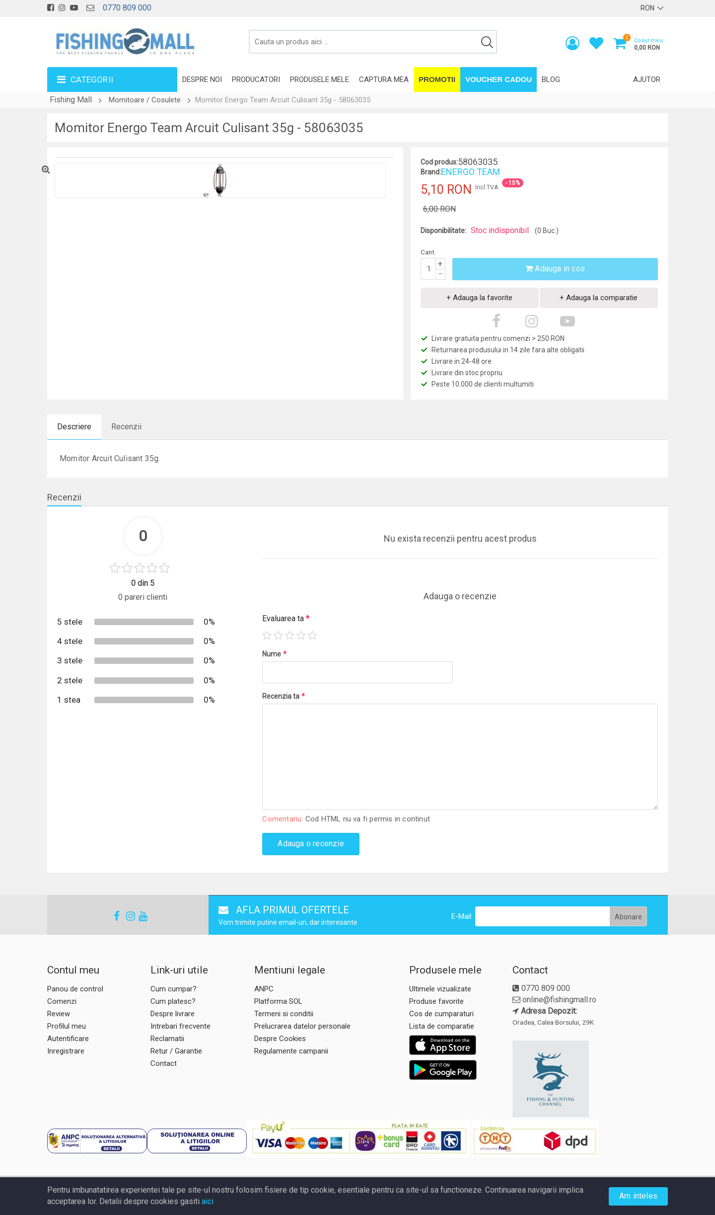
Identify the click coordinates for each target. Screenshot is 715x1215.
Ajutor (646, 79)
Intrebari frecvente (180, 1026)
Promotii (437, 79)
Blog (551, 79)
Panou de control (75, 988)
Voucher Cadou (498, 79)
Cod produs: (439, 162)
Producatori (256, 79)
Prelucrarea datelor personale (302, 1026)
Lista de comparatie (441, 1026)
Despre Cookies (280, 1038)
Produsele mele (319, 79)
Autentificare (68, 1038)
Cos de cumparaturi (441, 1013)
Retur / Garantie (176, 1051)
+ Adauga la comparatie (599, 297)
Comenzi (61, 1001)
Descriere (74, 426)
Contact (163, 1063)
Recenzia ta (283, 696)
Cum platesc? (173, 1001)
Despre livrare (172, 1013)
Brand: (431, 172)
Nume (274, 654)
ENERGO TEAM (470, 171)
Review (58, 1013)
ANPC (264, 988)
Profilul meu (66, 1026)
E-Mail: (462, 916)
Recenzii (126, 426)
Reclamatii (167, 1038)
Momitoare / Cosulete (145, 99)
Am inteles (638, 1196)
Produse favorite (436, 1001)
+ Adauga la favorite (479, 297)
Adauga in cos (555, 268)
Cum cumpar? (173, 988)
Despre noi (202, 79)
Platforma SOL (278, 1001)
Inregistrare (65, 1051)
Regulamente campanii (291, 1051)
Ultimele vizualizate (440, 988)
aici (208, 1201)
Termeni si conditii (283, 1013)
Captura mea (384, 79)
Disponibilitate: (443, 231)
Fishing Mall (71, 99)
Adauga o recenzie (311, 843)
